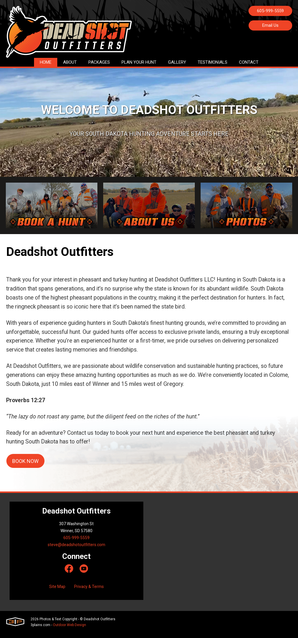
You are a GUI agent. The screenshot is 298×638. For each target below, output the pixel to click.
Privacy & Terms (89, 591)
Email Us (270, 25)
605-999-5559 (270, 10)
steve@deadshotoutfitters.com (76, 549)
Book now (25, 466)
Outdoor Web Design (69, 630)
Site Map (57, 591)
